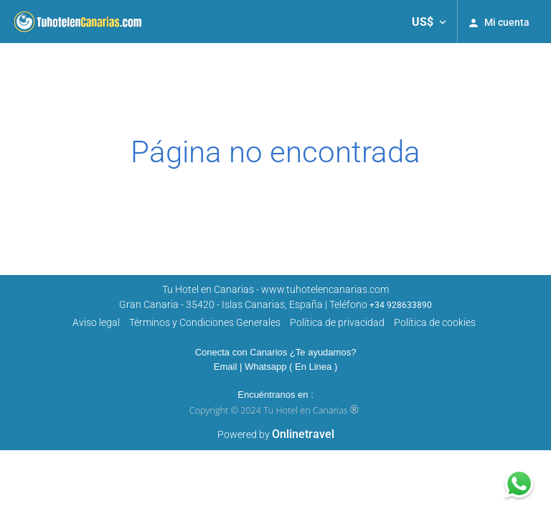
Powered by (275, 434)
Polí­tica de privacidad (337, 322)
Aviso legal (96, 322)
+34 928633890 (400, 305)
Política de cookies (435, 322)
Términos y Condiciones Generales (205, 322)
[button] (429, 21)
